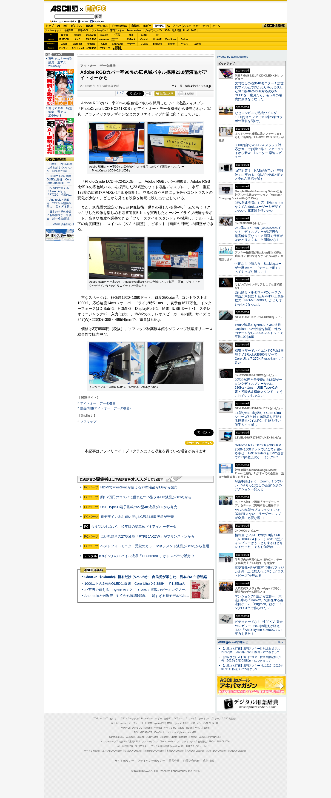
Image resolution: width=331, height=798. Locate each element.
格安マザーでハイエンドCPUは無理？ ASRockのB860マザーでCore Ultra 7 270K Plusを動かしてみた (259, 356)
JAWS (64, 44)
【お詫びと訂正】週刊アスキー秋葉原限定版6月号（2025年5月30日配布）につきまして (251, 659)
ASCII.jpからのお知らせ (233, 642)
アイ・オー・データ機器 (98, 403)
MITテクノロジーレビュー (199, 746)
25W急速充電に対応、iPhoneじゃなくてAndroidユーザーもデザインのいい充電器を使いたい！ (259, 207)
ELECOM (64, 39)
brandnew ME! (118, 48)
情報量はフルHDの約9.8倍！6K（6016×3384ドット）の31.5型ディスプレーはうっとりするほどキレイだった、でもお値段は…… (259, 541)
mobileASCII (177, 746)
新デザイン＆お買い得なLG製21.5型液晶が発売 (137, 517)
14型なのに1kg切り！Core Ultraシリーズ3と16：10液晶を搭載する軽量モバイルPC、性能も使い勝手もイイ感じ (258, 419)
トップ (50, 25)
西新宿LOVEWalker (154, 751)
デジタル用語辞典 (160, 746)
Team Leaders (167, 741)
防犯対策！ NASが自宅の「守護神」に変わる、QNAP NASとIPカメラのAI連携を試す (259, 174)
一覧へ (279, 642)
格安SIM (68, 30)
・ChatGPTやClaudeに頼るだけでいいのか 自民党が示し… (60, 167)
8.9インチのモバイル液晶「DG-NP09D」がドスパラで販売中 (146, 556)
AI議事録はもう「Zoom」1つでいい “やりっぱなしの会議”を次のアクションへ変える (259, 485)
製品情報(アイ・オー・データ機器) (105, 408)
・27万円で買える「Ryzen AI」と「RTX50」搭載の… (59, 191)
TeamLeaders (134, 30)
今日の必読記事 (125, 746)
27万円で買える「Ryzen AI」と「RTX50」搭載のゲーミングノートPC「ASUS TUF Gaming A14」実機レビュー (171, 590)
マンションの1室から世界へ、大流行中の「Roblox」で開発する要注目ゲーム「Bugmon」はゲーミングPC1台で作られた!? (259, 602)
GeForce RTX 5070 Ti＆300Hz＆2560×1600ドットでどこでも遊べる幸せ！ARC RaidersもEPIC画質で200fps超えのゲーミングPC (259, 451)
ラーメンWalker (92, 751)
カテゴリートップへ (199, 443)
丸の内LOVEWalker (216, 751)
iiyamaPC (91, 35)
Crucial (144, 39)
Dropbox (131, 44)
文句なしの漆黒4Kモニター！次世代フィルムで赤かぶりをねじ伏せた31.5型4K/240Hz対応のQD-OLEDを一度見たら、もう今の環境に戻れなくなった (259, 91)
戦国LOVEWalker (237, 751)
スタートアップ (201, 26)
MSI (131, 35)
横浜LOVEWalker (133, 751)
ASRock (130, 39)
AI (58, 25)
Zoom (197, 44)
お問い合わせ (191, 760)
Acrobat (77, 44)
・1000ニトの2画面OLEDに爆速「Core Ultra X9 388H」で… (59, 179)
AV (169, 25)
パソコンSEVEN (117, 35)
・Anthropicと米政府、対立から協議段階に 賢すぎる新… (59, 203)
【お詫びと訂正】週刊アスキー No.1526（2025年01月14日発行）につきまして (252, 667)
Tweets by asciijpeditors (232, 56)
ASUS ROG (91, 39)
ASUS (144, 35)
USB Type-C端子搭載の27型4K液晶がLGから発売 (138, 507)
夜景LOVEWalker (175, 751)
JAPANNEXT (91, 48)
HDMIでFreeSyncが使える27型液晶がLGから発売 (139, 487)
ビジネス (76, 25)
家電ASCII (83, 30)
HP (157, 35)
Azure (104, 44)
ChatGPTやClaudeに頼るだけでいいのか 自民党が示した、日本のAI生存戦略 (145, 577)
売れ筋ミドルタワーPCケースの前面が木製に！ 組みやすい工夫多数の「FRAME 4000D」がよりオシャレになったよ (259, 298)
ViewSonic (171, 39)
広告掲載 (208, 760)
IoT (65, 25)
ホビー (147, 25)
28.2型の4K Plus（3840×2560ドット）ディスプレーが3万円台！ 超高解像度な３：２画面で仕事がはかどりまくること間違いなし (259, 234)
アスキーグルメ (100, 30)
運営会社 (174, 760)
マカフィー (64, 48)
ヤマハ (184, 44)
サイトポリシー (124, 760)
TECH (89, 25)
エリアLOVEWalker (112, 751)
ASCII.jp (64, 8)
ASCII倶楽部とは (63, 224)
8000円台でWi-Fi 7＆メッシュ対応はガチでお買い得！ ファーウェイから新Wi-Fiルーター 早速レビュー (259, 151)
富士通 (64, 35)
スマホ (187, 25)
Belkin (184, 39)
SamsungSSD (114, 39)
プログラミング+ (153, 30)
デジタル (102, 25)
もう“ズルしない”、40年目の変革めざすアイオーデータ (133, 526)
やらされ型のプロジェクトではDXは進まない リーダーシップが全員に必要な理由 (258, 514)
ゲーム (216, 26)
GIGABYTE (104, 39)
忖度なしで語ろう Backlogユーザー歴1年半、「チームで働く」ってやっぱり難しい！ (258, 268)
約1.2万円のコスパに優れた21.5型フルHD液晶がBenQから (145, 497)
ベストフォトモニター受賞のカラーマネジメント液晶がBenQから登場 (154, 546)
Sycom (104, 35)
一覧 (148, 93)
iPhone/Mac (119, 25)
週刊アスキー (117, 30)
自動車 (135, 25)
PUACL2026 (189, 30)
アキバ (177, 25)
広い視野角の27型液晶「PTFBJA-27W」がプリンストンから (147, 536)
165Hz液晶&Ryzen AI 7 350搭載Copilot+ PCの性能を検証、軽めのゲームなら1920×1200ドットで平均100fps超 (259, 331)
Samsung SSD (116, 737)
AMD (77, 39)
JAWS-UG (137, 728)
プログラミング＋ (186, 741)
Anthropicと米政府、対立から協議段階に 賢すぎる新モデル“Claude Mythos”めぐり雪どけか (156, 596)
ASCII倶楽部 (274, 26)
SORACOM (152, 737)
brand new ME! (188, 732)
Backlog (157, 44)
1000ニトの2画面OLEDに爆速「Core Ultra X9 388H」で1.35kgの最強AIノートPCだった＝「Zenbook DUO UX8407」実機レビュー (186, 583)
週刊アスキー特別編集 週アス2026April (60, 111)
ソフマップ (104, 48)
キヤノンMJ (77, 48)
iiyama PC (159, 723)
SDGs (167, 30)
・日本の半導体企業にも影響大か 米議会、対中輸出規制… (59, 215)
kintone (91, 44)
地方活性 (176, 30)
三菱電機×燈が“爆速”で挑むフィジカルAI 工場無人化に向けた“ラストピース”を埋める (259, 571)
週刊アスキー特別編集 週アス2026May (60, 62)
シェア (120, 92)
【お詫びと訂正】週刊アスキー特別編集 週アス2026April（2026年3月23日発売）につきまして (250, 650)
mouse (77, 35)
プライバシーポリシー (151, 760)
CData (144, 44)
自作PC (94, 8)
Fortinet (171, 44)
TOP (96, 718)
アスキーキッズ (53, 30)
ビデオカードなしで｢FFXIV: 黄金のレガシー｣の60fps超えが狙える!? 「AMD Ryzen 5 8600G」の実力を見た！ (259, 628)
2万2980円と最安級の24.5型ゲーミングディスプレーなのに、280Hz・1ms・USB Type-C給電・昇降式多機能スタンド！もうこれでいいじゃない (259, 387)
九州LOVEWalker (195, 751)
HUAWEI (157, 39)
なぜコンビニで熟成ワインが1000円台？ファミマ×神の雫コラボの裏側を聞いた (258, 117)
